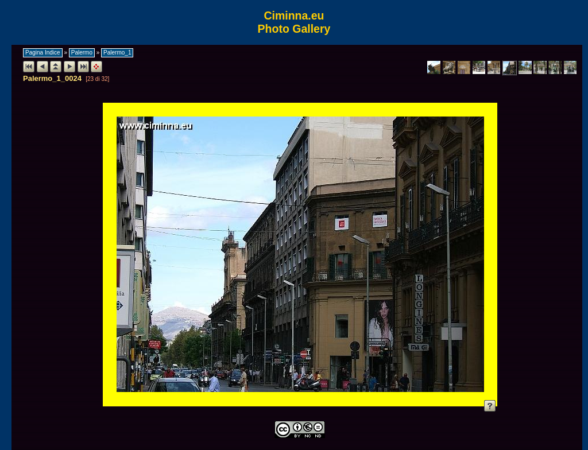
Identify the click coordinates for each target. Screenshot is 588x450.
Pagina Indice (42, 52)
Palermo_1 (117, 52)
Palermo (81, 52)
